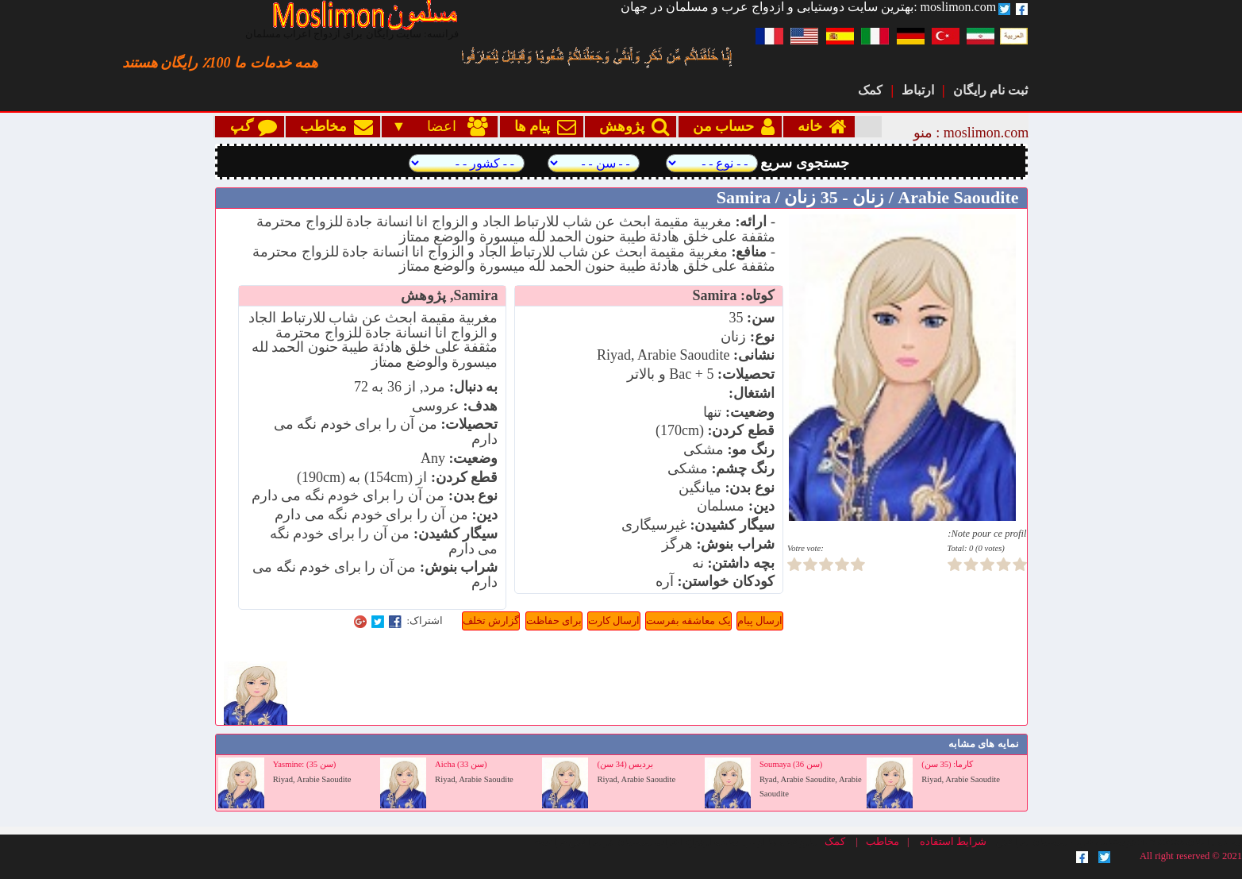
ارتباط (918, 90)
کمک (870, 90)
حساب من (730, 126)
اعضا (448, 126)
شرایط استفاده (953, 841)
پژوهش (630, 126)
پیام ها (542, 126)
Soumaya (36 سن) (790, 764)
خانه (818, 126)
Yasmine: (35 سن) (304, 764)
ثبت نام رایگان (990, 90)
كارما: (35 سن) (947, 764)
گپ (249, 126)
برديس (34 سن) (626, 764)
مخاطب (333, 126)
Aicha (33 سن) (460, 764)
